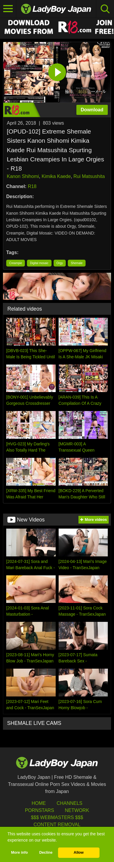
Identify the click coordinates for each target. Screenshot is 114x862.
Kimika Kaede (56, 176)
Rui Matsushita (89, 176)
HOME (39, 803)
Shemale (76, 263)
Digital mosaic (39, 263)
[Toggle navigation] (8, 9)
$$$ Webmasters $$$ (57, 817)
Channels (69, 803)
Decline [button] (45, 852)
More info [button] (19, 852)
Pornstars (39, 810)
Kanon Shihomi (23, 176)
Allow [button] (79, 852)
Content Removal (57, 824)
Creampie (15, 263)
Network (77, 810)
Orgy (60, 263)
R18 (32, 186)
